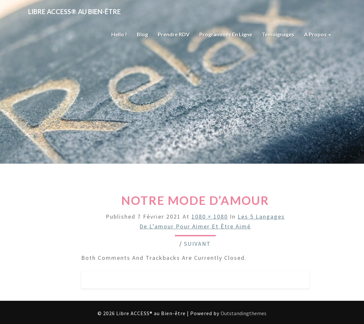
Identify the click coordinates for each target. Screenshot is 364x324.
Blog (142, 34)
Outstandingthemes (243, 313)
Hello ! (119, 34)
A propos (317, 34)
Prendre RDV (174, 34)
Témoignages (278, 34)
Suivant (197, 243)
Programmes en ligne (225, 34)
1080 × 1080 (209, 216)
